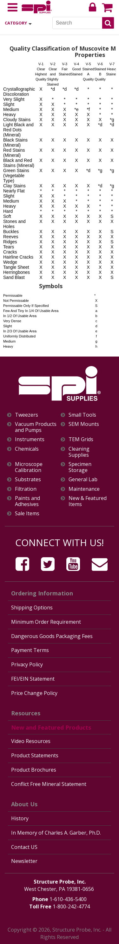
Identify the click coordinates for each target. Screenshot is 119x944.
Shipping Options (32, 607)
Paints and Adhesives (27, 501)
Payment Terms (30, 650)
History (20, 818)
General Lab (83, 479)
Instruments (29, 439)
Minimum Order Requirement (46, 621)
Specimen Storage (80, 467)
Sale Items (27, 513)
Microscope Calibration (29, 467)
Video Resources (30, 741)
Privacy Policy (27, 664)
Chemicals (27, 449)
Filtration (25, 489)
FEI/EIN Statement (33, 678)
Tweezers (26, 415)
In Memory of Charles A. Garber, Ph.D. (56, 832)
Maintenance (84, 489)
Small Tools (82, 415)
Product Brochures (33, 769)
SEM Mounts (84, 424)
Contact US (24, 846)
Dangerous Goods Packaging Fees (52, 636)
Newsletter (24, 860)
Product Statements (34, 755)
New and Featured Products (51, 727)
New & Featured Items (88, 501)
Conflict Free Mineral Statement (48, 784)
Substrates (28, 479)
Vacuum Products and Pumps (35, 427)
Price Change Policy (34, 693)
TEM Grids (81, 439)
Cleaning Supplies (79, 452)
